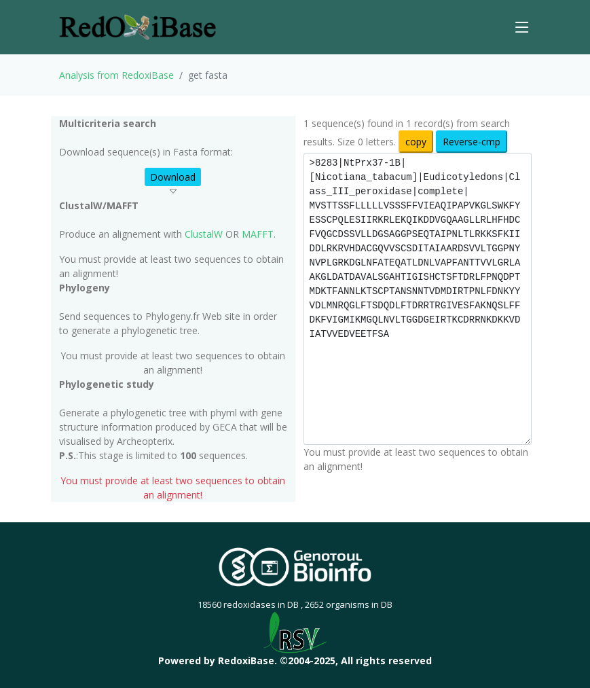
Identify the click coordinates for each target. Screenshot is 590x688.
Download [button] (173, 176)
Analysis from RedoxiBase (116, 75)
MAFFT (258, 234)
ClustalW (204, 234)
